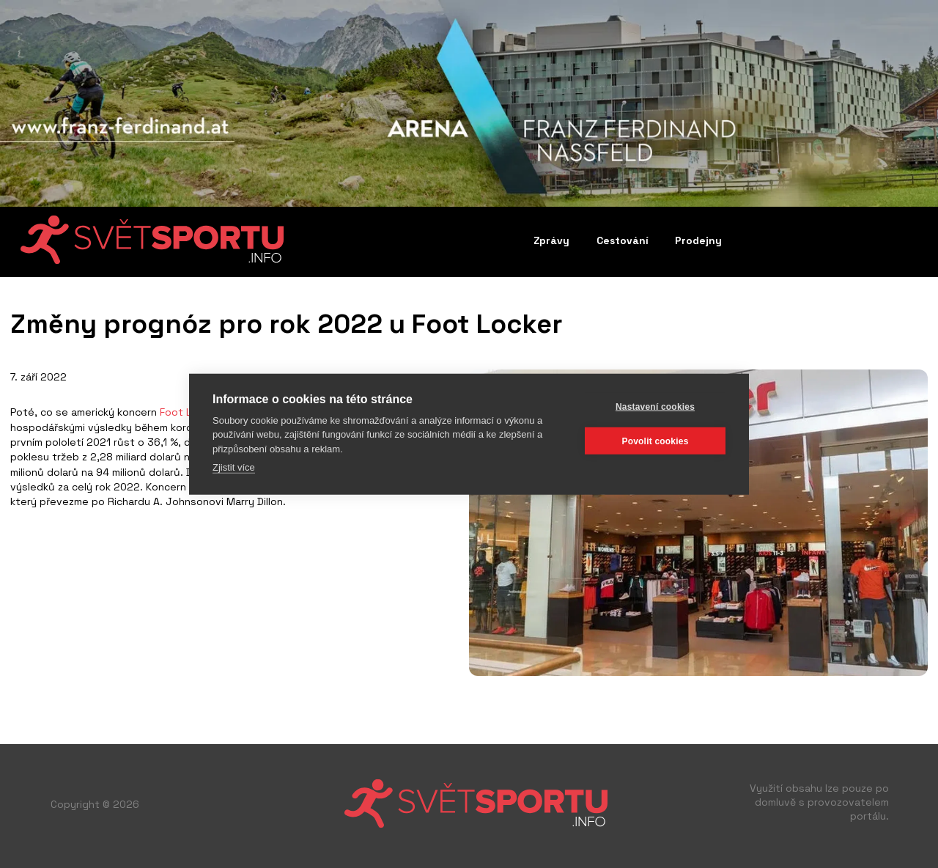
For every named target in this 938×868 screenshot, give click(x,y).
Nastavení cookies (655, 406)
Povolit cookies (654, 440)
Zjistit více (234, 467)
